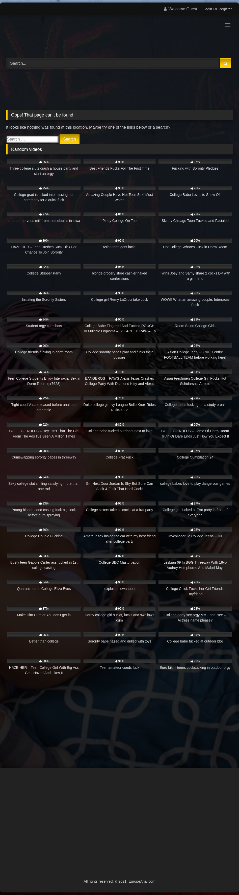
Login (207, 9)
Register (225, 9)
